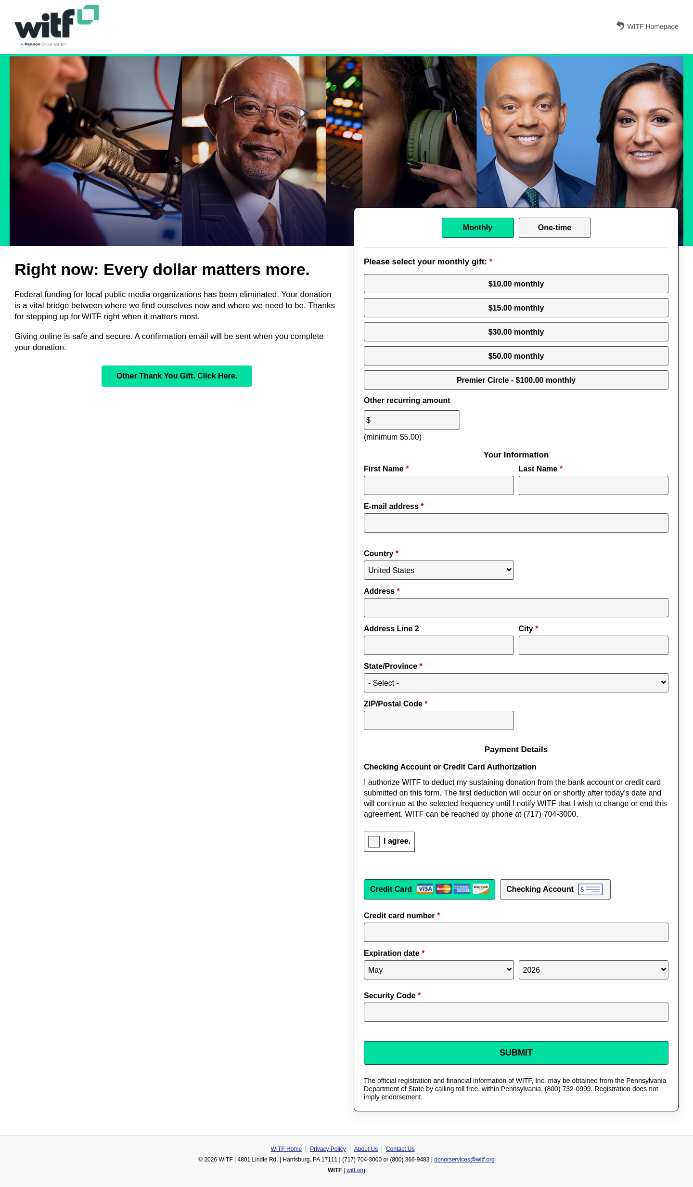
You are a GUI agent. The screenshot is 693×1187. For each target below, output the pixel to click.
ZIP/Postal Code (395, 704)
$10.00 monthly (516, 283)
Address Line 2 (391, 629)
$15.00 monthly (516, 307)
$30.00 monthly (516, 331)
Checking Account (540, 889)
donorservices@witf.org (464, 1159)
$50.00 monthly (516, 356)
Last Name (541, 469)
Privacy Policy (328, 1149)
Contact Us (400, 1149)
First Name (386, 469)
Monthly (477, 227)
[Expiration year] (594, 969)
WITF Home (286, 1149)
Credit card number (402, 916)
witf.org (355, 1170)
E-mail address (394, 506)
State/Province (393, 666)
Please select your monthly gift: (428, 261)
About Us (366, 1149)
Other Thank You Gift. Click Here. (176, 376)
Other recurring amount (407, 400)
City (529, 629)
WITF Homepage (647, 25)
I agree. (397, 841)
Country (381, 553)
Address (382, 591)
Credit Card (391, 889)
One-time (554, 227)
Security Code (392, 995)
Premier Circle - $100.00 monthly (516, 380)
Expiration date (394, 953)
